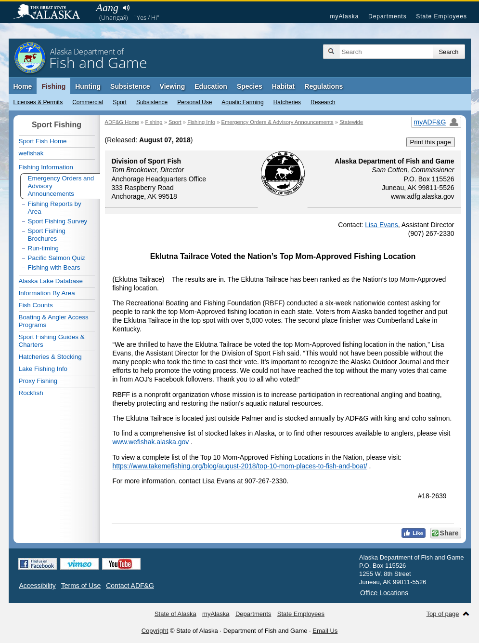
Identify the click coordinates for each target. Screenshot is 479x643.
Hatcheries (287, 102)
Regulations (323, 86)
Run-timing (43, 248)
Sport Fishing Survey (58, 221)
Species (249, 86)
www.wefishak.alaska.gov (151, 442)
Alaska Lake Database (51, 281)
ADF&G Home (122, 122)
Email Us (324, 630)
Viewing (172, 86)
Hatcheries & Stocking (50, 356)
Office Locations (384, 593)
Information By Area (47, 293)
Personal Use (194, 102)
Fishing (53, 86)
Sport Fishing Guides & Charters (52, 340)
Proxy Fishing (38, 380)
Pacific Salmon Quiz (56, 257)
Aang (107, 7)
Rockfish (31, 393)
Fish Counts (36, 305)
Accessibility (37, 585)
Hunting (88, 86)
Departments (387, 16)
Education (210, 86)
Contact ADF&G (130, 585)
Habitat (283, 86)
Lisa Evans (381, 225)
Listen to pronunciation (126, 8)
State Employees (441, 16)
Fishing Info (201, 122)
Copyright (155, 630)
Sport (120, 102)
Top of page (443, 613)
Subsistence (152, 102)
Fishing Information (46, 167)
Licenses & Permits (38, 102)
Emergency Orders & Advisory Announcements (277, 122)
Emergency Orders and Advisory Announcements (61, 186)
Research (323, 102)
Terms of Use (81, 585)
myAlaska (344, 16)
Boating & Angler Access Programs (54, 321)
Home (22, 86)
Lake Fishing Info (43, 368)
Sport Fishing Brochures (47, 234)
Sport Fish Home (43, 141)
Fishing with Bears (54, 267)
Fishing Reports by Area (54, 207)
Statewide (351, 122)
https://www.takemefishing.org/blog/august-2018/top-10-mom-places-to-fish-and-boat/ (240, 466)
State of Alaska (51, 12)
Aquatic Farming (242, 102)
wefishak (31, 153)
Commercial (87, 102)
